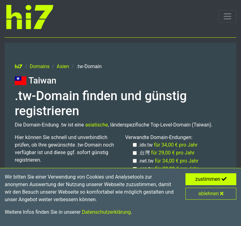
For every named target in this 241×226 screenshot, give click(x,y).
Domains (40, 66)
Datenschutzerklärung (106, 212)
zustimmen (211, 179)
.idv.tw (167, 145)
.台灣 (166, 153)
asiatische (96, 125)
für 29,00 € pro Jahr (173, 153)
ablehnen (210, 193)
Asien (63, 66)
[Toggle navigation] (227, 16)
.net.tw (168, 161)
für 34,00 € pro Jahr (176, 145)
